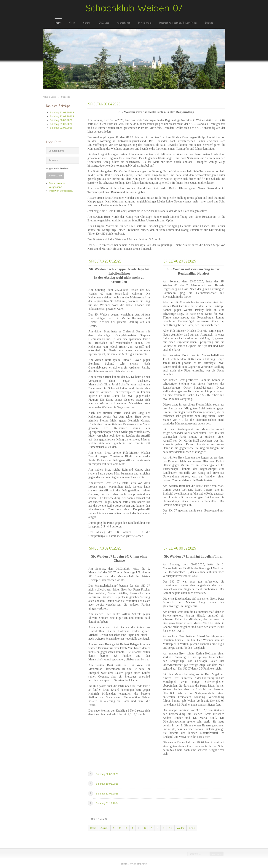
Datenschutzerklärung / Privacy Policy (178, 22)
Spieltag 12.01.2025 (107, 793)
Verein (72, 22)
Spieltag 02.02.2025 (107, 773)
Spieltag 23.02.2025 (180, 260)
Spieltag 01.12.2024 (107, 802)
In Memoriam (144, 22)
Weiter (180, 827)
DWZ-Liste (104, 22)
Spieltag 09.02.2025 (180, 547)
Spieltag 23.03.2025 (105, 260)
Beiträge (209, 22)
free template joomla (134, 864)
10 (170, 827)
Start (93, 827)
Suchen (216, 854)
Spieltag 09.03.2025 (105, 547)
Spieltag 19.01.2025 (107, 783)
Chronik (87, 22)
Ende (192, 827)
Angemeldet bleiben (57, 167)
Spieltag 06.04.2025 (104, 103)
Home (58, 22)
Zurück (104, 827)
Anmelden (55, 175)
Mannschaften (123, 22)
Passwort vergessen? (61, 190)
